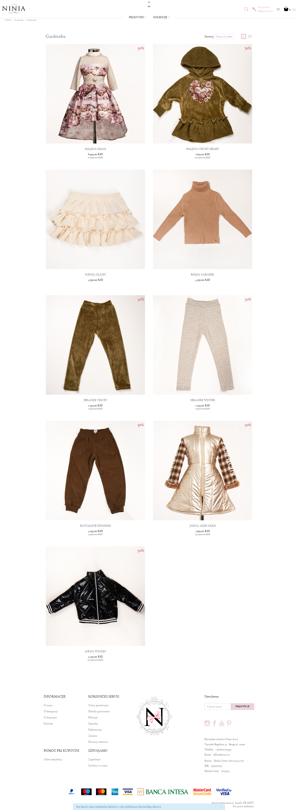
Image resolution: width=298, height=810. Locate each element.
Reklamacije (95, 729)
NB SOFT (248, 803)
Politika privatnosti (99, 711)
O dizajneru (50, 717)
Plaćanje (92, 717)
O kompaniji (51, 711)
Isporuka (93, 723)
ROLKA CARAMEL (202, 274)
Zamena (92, 736)
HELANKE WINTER (202, 400)
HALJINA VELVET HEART (202, 149)
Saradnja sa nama (97, 765)
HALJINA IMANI (95, 149)
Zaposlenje (94, 759)
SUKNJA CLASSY (95, 274)
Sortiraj (209, 36)
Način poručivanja (98, 705)
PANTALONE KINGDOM (95, 526)
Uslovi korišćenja (53, 759)
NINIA (8, 20)
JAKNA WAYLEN (95, 651)
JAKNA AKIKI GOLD (203, 526)
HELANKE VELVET (95, 400)
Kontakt (48, 723)
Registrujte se (265, 11)
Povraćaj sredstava (98, 742)
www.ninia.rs (227, 803)
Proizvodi (19, 20)
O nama (48, 705)
